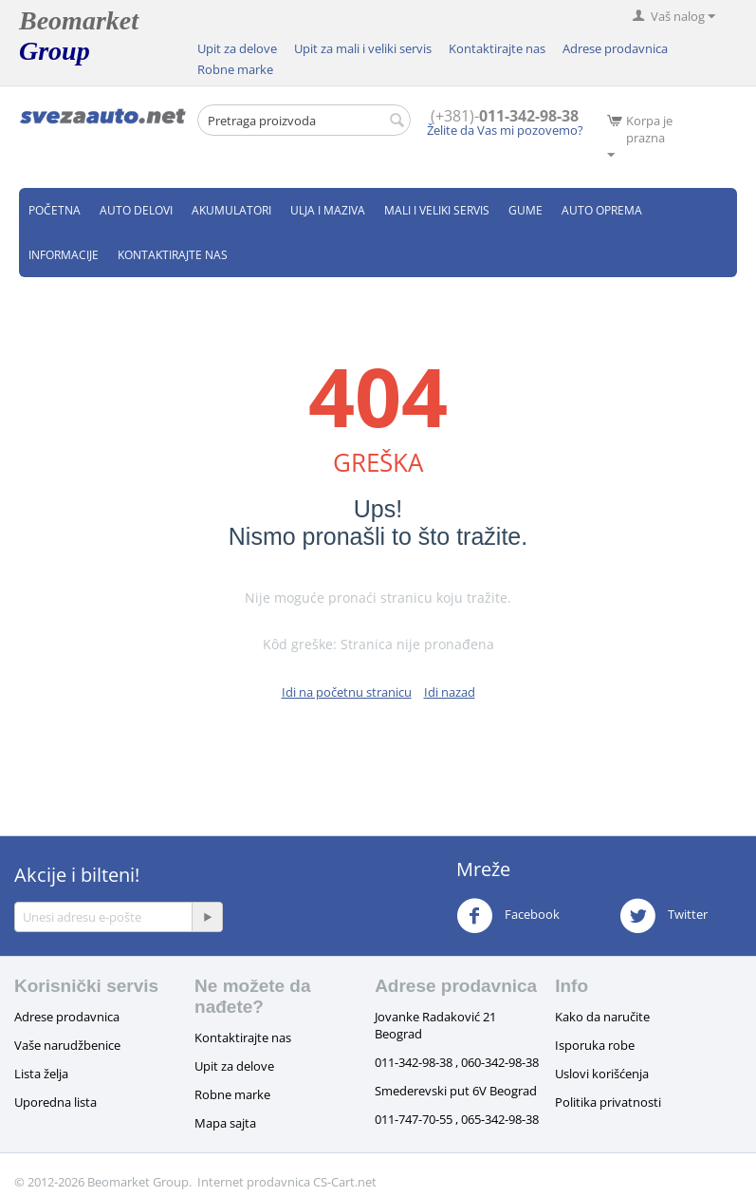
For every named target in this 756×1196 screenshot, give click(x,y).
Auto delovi (136, 210)
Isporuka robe (595, 1045)
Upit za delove (237, 48)
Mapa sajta (225, 1122)
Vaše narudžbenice (67, 1045)
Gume (525, 210)
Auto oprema (602, 210)
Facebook (508, 916)
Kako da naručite (602, 1016)
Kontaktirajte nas (497, 48)
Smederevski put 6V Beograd (456, 1090)
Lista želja (41, 1073)
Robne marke (235, 69)
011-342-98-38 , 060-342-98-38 (457, 1062)
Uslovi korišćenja (602, 1073)
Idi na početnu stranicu (347, 692)
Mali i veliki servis (436, 210)
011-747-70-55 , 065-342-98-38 (457, 1119)
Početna (54, 210)
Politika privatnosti (608, 1102)
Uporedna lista (55, 1102)
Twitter (663, 916)
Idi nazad (449, 692)
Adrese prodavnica (615, 48)
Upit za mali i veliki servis (363, 48)
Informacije (63, 255)
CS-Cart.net (345, 1181)
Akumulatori (231, 210)
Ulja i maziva (327, 210)
